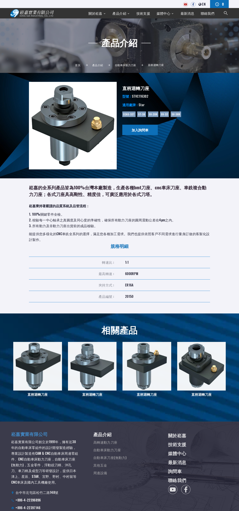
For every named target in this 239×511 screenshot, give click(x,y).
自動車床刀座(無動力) (109, 462)
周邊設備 (100, 477)
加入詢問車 (140, 129)
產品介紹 (119, 13)
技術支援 (143, 13)
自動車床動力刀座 (125, 65)
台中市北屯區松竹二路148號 (36, 496)
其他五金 (100, 470)
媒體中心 (163, 13)
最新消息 (187, 13)
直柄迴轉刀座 (37, 397)
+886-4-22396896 (28, 504)
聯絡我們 (207, 13)
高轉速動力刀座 (105, 447)
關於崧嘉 (95, 13)
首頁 (77, 65)
